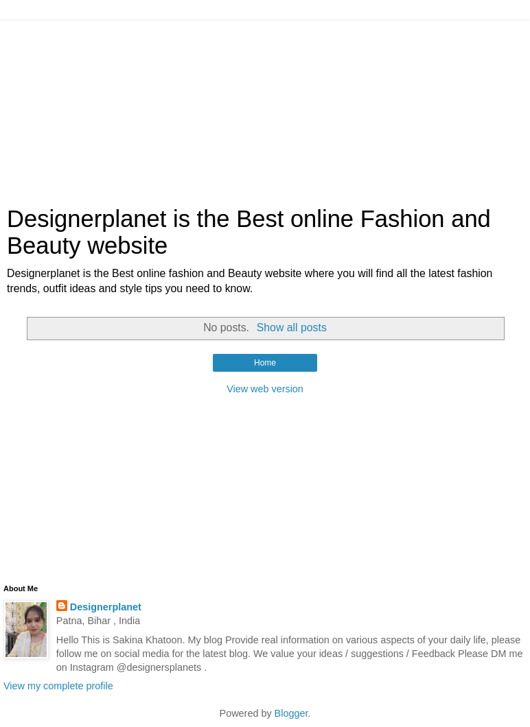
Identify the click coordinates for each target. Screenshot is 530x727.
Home (265, 363)
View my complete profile (58, 685)
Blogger (291, 713)
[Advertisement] (265, 106)
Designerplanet (105, 606)
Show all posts (292, 327)
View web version (265, 388)
